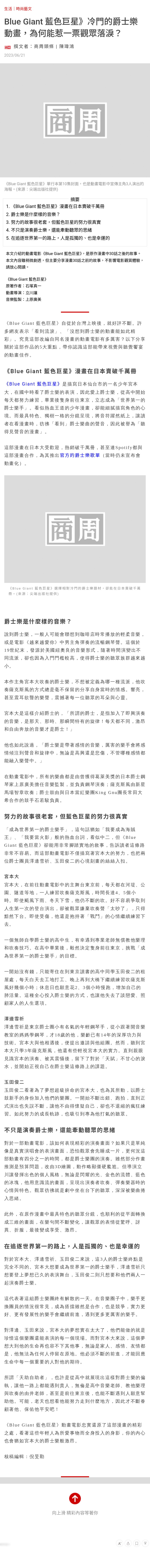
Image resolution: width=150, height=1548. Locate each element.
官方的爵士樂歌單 (80, 455)
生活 (8, 8)
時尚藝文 (24, 8)
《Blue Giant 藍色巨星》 (33, 384)
